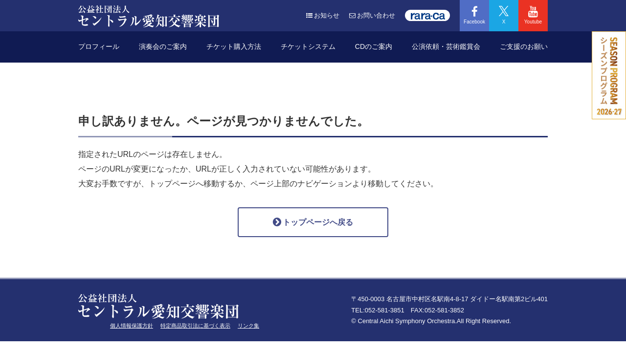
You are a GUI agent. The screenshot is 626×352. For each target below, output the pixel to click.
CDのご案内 (373, 46)
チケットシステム (308, 46)
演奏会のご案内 (163, 46)
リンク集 (248, 326)
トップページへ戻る (313, 222)
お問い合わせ (372, 15)
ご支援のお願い (524, 46)
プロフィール (98, 46)
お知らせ (322, 15)
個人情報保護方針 (131, 326)
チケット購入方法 (233, 46)
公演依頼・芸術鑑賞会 (446, 46)
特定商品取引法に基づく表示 (195, 326)
